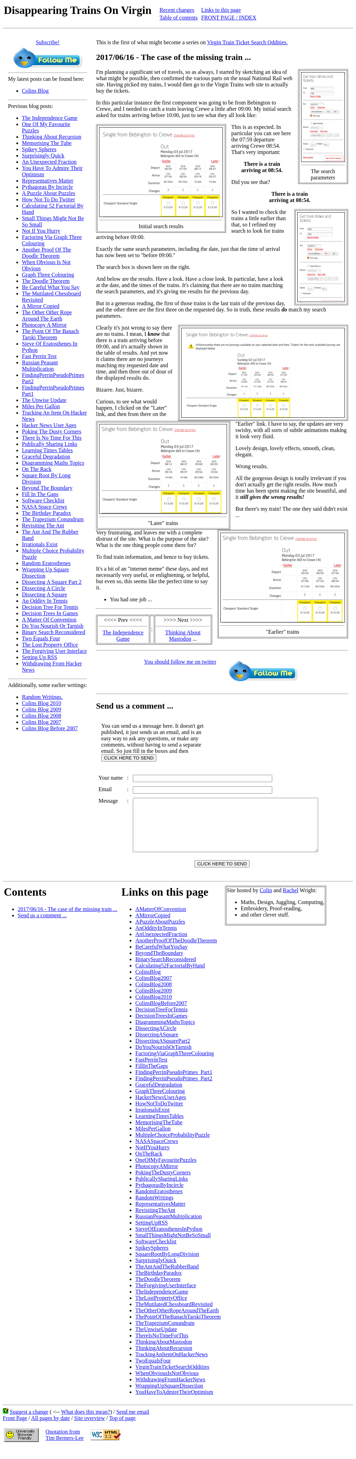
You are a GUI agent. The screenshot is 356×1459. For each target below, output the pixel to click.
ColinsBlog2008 (153, 995)
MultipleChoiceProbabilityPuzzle (172, 1145)
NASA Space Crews (44, 507)
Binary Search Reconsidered (53, 632)
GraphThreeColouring (160, 1101)
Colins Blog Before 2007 (50, 728)
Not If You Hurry (41, 231)
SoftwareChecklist (155, 1252)
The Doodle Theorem (46, 281)
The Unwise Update (44, 400)
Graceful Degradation (46, 457)
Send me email (132, 1422)
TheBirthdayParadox (158, 1283)
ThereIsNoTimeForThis (161, 1346)
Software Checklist (43, 500)
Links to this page (221, 10)
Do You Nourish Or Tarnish (52, 626)
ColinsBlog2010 (153, 1007)
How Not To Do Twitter (48, 199)
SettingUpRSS (151, 1233)
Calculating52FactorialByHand (170, 976)
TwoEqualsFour (153, 1371)
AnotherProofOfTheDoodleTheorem (176, 951)
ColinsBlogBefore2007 (161, 1014)
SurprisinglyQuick (155, 1271)
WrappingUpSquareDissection (169, 1396)
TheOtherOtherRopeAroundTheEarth (177, 1321)
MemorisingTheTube (158, 1133)
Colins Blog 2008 (41, 716)
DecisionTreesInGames (161, 1026)
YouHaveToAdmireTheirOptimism (174, 1402)
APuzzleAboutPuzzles (160, 932)
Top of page (122, 1428)
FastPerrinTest (151, 1070)
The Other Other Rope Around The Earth (47, 315)
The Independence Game (50, 118)
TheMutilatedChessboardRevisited (173, 1315)
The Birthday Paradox (46, 513)
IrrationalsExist (152, 1120)
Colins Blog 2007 (41, 722)
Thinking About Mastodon (183, 636)
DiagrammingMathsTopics (165, 1032)
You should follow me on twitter (180, 662)
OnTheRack (148, 1164)
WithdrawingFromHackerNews (170, 1390)
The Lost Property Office (50, 645)
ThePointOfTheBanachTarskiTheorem (178, 1327)
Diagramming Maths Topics (53, 463)
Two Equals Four (41, 638)
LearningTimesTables (159, 1126)
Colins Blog (35, 91)
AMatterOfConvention (160, 920)
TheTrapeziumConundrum (164, 1333)
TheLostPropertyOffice (161, 1308)
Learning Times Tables (47, 450)
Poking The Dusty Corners (51, 431)
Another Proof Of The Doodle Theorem (46, 253)
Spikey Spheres (39, 149)
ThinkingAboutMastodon (163, 1352)
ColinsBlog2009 (153, 1001)
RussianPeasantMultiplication (168, 1227)
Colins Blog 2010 (41, 703)
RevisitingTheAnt (155, 1220)
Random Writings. (42, 697)
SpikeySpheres (151, 1258)
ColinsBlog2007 (153, 988)
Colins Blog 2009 (41, 709)
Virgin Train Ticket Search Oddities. (247, 42)
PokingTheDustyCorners (163, 1183)
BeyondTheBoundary (159, 963)
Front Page (15, 1428)
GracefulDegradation (158, 1095)
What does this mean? (85, 1422)
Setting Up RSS (39, 657)
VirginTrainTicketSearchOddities (172, 1377)
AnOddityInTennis (156, 938)
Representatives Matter (47, 181)
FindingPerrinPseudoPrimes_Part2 (173, 1089)
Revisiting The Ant (43, 525)
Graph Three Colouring (48, 275)
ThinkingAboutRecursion (163, 1358)
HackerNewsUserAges (160, 1108)
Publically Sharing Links (49, 444)
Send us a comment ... (42, 926)
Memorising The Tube (47, 143)
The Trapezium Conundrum (53, 519)
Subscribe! (47, 42)
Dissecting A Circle (43, 588)
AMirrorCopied (152, 926)
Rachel (290, 901)
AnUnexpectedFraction (161, 945)
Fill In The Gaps (40, 494)
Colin (266, 901)
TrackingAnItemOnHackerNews (171, 1365)
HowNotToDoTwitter (159, 1114)
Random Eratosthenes (46, 563)
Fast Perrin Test (39, 356)
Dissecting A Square (44, 594)
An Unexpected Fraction (49, 162)
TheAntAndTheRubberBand (167, 1277)
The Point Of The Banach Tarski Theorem (50, 334)
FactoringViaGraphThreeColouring (174, 1064)
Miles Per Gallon (41, 406)
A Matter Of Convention (49, 620)
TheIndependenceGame (161, 1302)
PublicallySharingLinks (161, 1189)
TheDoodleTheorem (157, 1289)
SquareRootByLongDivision (167, 1264)
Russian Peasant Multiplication (40, 366)
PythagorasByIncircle (159, 1195)
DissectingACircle (155, 1039)
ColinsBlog (148, 982)
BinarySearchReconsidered (165, 970)
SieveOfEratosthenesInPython (168, 1239)
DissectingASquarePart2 (162, 1051)
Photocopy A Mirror (44, 325)
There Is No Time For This (52, 438)
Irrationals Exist (40, 544)
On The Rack (36, 469)
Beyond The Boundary (47, 488)
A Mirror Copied (40, 306)
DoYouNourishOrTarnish (163, 1057)
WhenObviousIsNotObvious (167, 1384)
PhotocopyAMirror (156, 1177)
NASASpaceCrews (156, 1152)
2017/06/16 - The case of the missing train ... (67, 920)
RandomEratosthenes (159, 1202)
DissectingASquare (156, 1045)
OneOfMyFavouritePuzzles (165, 1170)
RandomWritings (154, 1208)
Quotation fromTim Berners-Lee (64, 1445)
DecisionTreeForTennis (161, 1020)
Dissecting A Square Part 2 (52, 582)
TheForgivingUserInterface (165, 1296)
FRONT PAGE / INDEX (229, 18)
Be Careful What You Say (50, 287)
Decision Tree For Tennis (50, 607)
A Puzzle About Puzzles (48, 193)
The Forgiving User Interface (54, 651)
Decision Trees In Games (50, 613)
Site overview (89, 1428)
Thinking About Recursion (51, 137)
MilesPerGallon (152, 1139)
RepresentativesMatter (160, 1214)
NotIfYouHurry (152, 1158)
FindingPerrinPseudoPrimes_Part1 (173, 1083)
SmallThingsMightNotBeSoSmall (173, 1246)
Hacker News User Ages (49, 425)
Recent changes (177, 10)
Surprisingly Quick (43, 156)
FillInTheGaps (151, 1076)
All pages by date (50, 1428)
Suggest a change (29, 1422)
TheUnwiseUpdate (156, 1340)
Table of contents (179, 18)
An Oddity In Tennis (44, 601)
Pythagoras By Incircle (47, 187)
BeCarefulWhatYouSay (161, 957)
